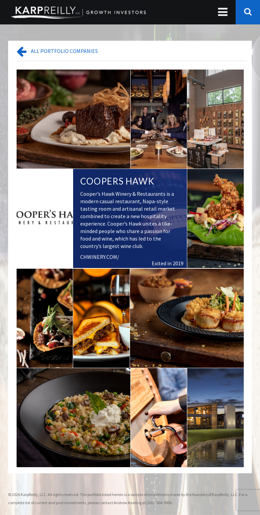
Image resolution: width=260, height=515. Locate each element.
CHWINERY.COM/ (99, 256)
